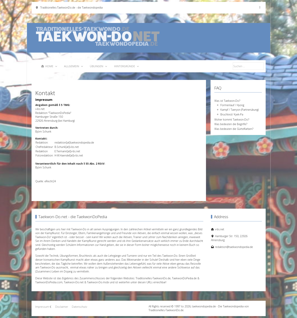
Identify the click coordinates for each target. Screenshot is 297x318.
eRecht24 (50, 181)
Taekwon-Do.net (74, 282)
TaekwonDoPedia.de (184, 278)
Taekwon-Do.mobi (98, 282)
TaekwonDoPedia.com (49, 282)
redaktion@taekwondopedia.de (234, 247)
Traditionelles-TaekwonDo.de (153, 278)
